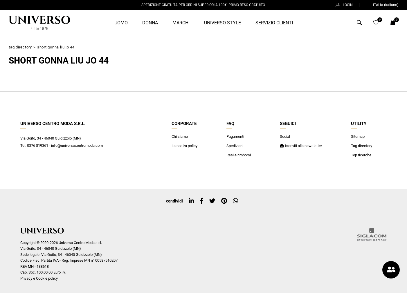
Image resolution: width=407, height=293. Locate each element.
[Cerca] (359, 23)
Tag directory (20, 47)
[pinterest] (224, 201)
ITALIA (382, 5)
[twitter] (212, 201)
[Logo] (39, 23)
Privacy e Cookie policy (39, 278)
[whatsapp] (235, 201)
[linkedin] (191, 201)
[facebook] (202, 201)
